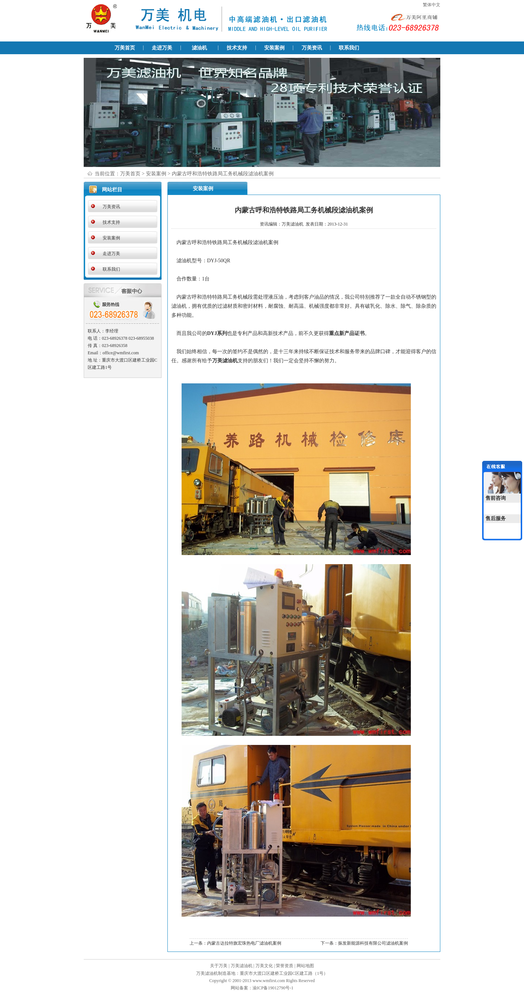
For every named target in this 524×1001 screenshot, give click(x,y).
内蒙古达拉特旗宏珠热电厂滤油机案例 (244, 943)
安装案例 (274, 48)
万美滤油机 (225, 360)
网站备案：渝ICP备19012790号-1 (262, 987)
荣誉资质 (284, 965)
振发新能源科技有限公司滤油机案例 (373, 943)
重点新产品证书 (347, 333)
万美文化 (264, 965)
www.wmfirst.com (269, 980)
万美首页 (125, 48)
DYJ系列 (217, 333)
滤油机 (199, 48)
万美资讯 (312, 48)
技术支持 (237, 48)
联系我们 (349, 48)
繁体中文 (431, 4)
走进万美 (162, 48)
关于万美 (218, 965)
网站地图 (305, 965)
